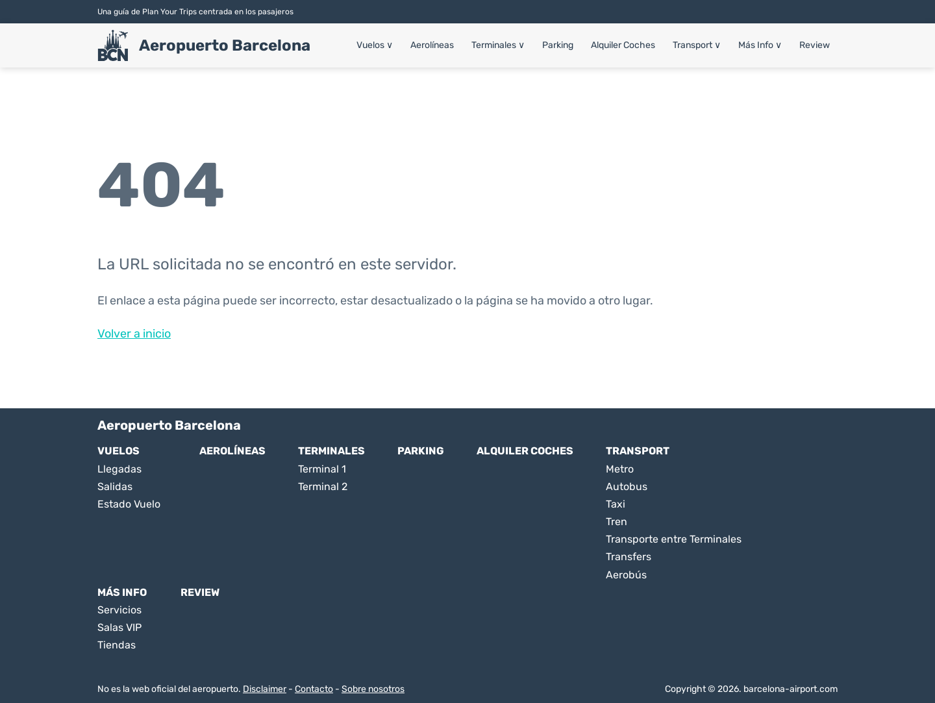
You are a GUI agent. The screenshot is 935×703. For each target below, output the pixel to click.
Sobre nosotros (373, 689)
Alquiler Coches (623, 45)
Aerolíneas (432, 45)
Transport (697, 45)
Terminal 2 (322, 486)
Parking (557, 45)
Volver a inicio (134, 334)
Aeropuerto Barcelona (224, 45)
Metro (620, 469)
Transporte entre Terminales (674, 539)
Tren (616, 521)
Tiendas (116, 645)
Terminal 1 (322, 469)
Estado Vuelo (128, 504)
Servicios (119, 610)
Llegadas (119, 469)
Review (814, 45)
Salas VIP (119, 627)
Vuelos (374, 45)
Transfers (628, 556)
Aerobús (626, 575)
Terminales (498, 45)
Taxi (615, 504)
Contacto (314, 689)
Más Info (760, 45)
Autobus (626, 486)
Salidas (114, 486)
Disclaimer (264, 689)
